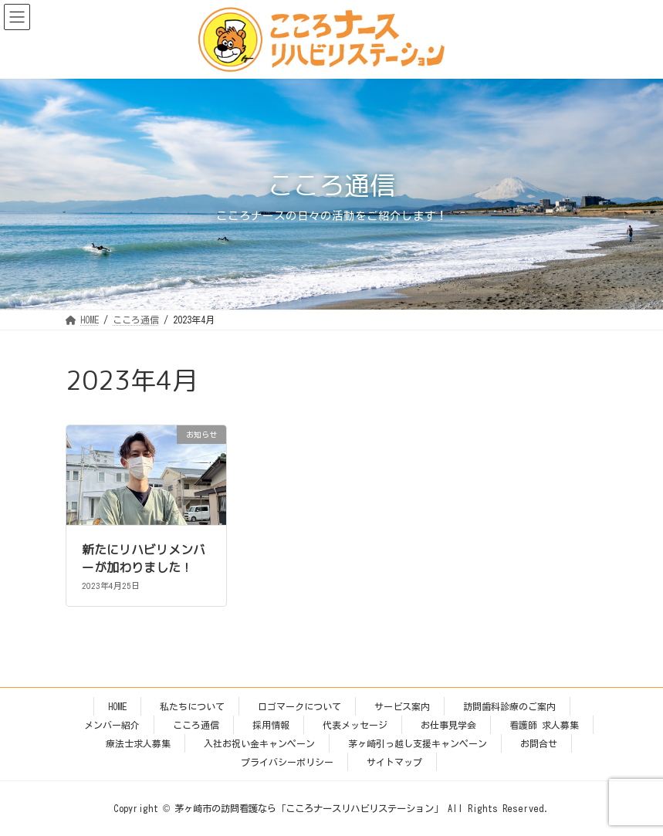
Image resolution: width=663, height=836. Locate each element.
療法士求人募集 (138, 743)
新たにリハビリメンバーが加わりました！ (143, 558)
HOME (117, 706)
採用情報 (270, 724)
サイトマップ (394, 762)
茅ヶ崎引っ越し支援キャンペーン (417, 743)
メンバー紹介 (112, 724)
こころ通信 (196, 724)
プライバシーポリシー (287, 762)
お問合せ (538, 743)
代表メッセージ (355, 724)
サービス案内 (402, 706)
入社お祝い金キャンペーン (259, 743)
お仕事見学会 (448, 724)
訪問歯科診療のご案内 (509, 706)
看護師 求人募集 (544, 724)
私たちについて (192, 706)
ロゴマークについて (299, 706)
